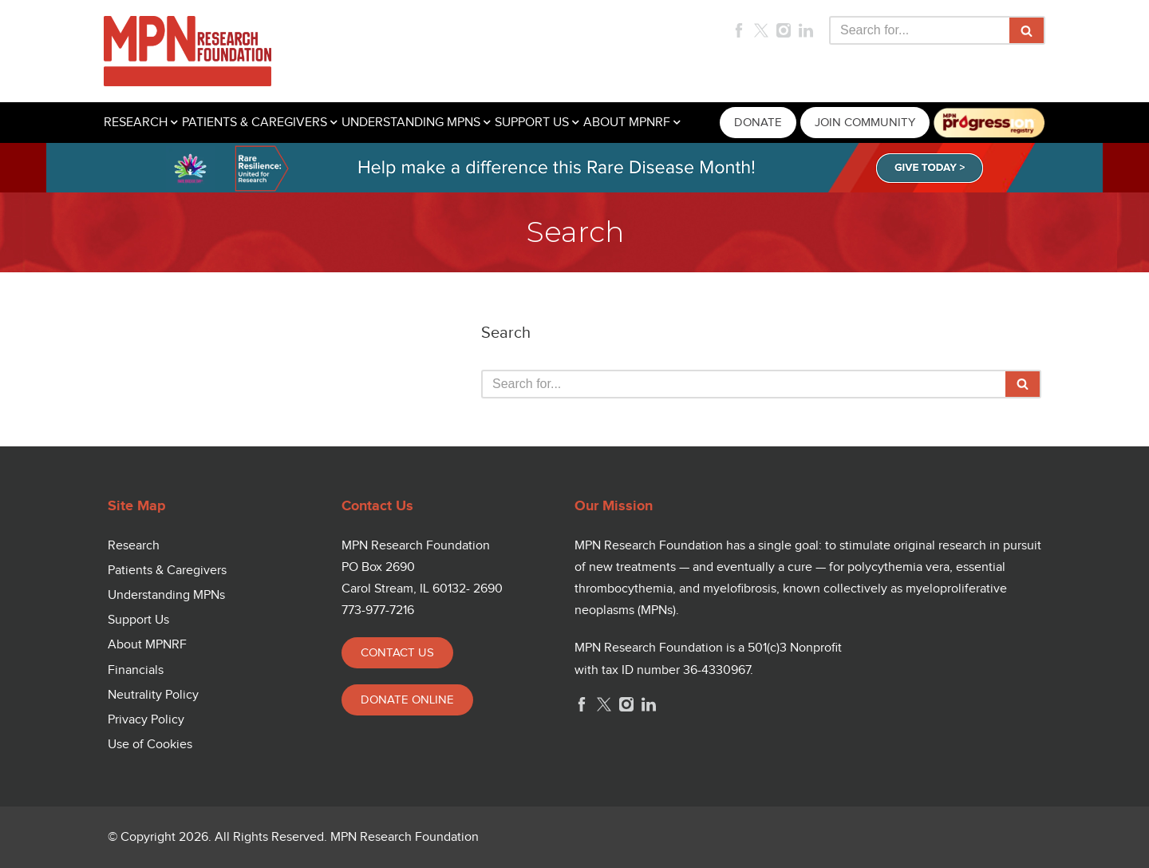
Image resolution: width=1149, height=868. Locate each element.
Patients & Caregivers (167, 570)
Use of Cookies (150, 744)
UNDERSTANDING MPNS (411, 122)
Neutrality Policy (153, 695)
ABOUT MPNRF (626, 122)
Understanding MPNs (166, 595)
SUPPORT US (532, 122)
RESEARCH (136, 122)
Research (134, 545)
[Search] (919, 30)
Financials (136, 670)
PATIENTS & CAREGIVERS (254, 122)
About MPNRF (147, 644)
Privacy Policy (146, 719)
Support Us (138, 620)
